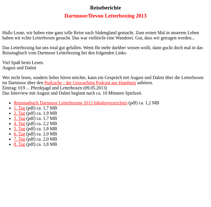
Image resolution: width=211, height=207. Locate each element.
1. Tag (19, 108)
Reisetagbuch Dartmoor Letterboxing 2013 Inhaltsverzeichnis (70, 102)
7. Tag (19, 139)
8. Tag (19, 144)
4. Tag (19, 123)
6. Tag (19, 133)
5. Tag (19, 128)
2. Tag (19, 113)
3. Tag (19, 118)
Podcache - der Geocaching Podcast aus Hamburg (90, 82)
